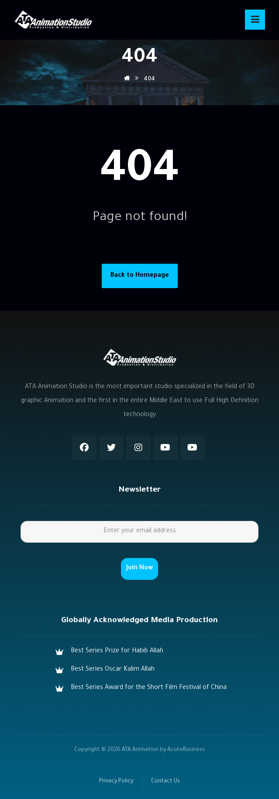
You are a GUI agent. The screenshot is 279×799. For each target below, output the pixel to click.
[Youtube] (165, 447)
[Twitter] (111, 447)
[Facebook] (84, 447)
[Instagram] (138, 447)
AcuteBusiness (186, 750)
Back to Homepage (139, 275)
